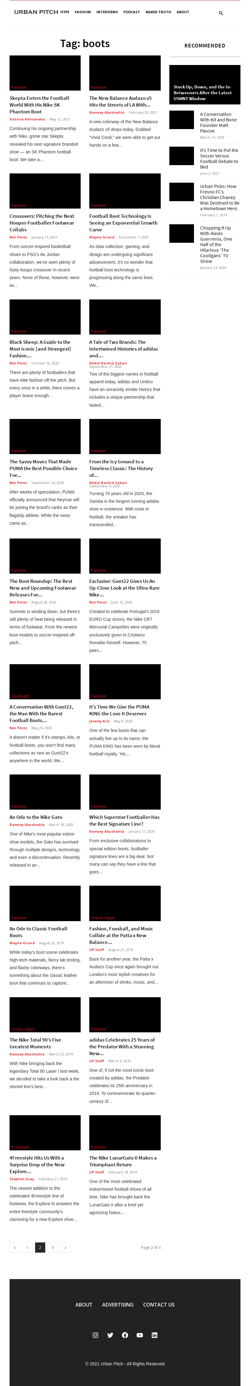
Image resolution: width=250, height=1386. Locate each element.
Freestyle (20, 1147)
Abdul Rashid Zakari (108, 363)
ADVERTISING (118, 1304)
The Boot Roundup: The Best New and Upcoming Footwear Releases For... (43, 588)
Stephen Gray (22, 1179)
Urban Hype (103, 918)
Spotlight (20, 696)
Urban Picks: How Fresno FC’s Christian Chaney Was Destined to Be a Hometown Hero (220, 197)
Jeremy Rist (99, 721)
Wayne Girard (102, 237)
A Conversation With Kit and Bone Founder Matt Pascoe (218, 122)
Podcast (131, 12)
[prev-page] (15, 1247)
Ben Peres (18, 237)
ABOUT (84, 1304)
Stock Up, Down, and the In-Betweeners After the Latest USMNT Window (203, 92)
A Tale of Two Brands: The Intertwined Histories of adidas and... (123, 349)
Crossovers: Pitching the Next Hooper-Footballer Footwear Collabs (42, 223)
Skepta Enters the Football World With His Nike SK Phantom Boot (39, 105)
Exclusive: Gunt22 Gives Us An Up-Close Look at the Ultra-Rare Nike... (124, 588)
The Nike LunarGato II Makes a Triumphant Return (123, 1161)
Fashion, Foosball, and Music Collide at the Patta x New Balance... (121, 935)
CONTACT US (159, 1304)
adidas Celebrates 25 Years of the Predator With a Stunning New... (122, 1046)
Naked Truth (158, 12)
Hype (64, 12)
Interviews (107, 12)
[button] (220, 13)
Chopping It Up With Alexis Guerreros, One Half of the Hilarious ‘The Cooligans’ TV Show (216, 244)
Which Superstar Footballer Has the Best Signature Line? (124, 820)
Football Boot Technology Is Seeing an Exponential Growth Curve (123, 223)
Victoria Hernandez (27, 119)
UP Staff (96, 949)
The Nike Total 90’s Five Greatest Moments (35, 1043)
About (183, 12)
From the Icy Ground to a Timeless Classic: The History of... (121, 468)
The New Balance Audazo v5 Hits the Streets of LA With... (120, 101)
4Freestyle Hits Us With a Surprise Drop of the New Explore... (37, 1164)
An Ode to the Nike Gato (36, 817)
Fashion (83, 12)
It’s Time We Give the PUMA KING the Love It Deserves (119, 710)
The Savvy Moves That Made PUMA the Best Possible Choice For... (44, 468)
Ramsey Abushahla (106, 112)
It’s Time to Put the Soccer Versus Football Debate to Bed (219, 158)
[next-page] (65, 1247)
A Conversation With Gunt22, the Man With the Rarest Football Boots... (41, 713)
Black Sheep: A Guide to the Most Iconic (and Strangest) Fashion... (40, 349)
